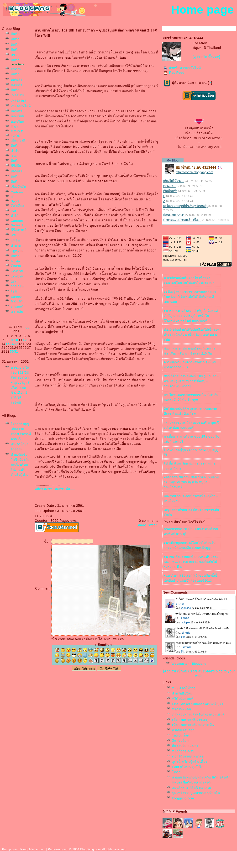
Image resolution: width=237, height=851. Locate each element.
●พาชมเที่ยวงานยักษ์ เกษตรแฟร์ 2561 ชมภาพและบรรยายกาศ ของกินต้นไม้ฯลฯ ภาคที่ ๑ (191, 562)
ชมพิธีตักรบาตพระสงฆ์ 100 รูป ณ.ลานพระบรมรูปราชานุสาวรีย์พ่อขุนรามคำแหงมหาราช (191, 381)
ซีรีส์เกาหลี (18, 230)
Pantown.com (57, 849)
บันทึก (15, 34)
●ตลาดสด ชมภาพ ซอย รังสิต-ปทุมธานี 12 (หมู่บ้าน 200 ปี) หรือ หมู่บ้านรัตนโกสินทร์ (191, 482)
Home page (202, 9)
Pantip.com (10, 849)
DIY (13, 281)
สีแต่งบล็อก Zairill (185, 746)
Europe (16, 296)
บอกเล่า (16, 79)
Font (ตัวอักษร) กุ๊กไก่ (187, 767)
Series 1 (17, 225)
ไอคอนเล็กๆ (181, 735)
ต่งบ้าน (17, 271)
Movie (15, 261)
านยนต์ (17, 306)
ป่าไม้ (15, 215)
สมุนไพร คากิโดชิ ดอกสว (191, 787)
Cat (13, 211)
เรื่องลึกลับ (18, 187)
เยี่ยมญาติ (18, 140)
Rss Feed (173, 72)
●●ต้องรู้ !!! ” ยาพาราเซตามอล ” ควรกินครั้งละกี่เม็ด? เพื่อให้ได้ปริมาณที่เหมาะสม (190, 297)
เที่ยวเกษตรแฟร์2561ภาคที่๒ (193, 725)
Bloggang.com (183, 798)
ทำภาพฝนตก (181, 709)
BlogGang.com (90, 849)
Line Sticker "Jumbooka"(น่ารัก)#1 (197, 704)
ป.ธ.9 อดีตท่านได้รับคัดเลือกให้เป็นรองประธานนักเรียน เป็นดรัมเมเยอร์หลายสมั (191, 334)
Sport (15, 201)
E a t (14, 127)
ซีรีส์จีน (16, 166)
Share (141, 525)
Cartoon (17, 192)
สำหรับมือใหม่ (182, 693)
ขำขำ (15, 151)
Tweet (152, 525)
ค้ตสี (176, 772)
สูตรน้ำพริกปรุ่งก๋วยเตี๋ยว (189, 761)
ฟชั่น (15, 240)
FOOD (16, 136)
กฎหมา (17, 251)
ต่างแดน (17, 301)
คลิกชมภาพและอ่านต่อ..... (55, 489)
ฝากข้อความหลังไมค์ (182, 68)
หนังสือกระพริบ (183, 751)
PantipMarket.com (32, 849)
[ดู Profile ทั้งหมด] (206, 57)
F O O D (17, 131)
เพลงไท (17, 95)
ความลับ (17, 311)
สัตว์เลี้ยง (17, 206)
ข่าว (14, 55)
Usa (14, 156)
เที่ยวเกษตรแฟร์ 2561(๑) (190, 719)
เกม (13, 235)
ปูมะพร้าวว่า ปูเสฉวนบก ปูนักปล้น (196, 793)
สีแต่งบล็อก (180, 740)
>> (28, 328)
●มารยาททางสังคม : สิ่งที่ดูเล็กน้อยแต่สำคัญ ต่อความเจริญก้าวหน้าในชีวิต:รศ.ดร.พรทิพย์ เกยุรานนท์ (191, 316)
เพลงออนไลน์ (21, 106)
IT (12, 196)
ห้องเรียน (17, 116)
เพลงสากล (18, 100)
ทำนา (16, 245)
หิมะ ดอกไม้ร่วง (183, 688)
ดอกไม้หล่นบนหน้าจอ (188, 756)
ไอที (14, 291)
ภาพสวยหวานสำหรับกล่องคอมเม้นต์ (198, 714)
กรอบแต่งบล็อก (183, 730)
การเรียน (17, 286)
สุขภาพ (16, 69)
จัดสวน (16, 266)
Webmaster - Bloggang (188, 663)
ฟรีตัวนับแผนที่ (182, 698)
